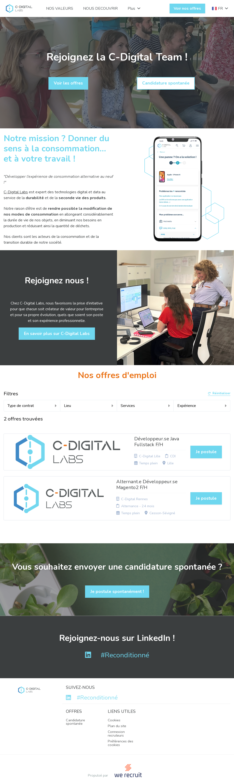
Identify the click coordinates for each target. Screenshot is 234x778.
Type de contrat (32, 405)
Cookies (114, 694)
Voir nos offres (187, 8)
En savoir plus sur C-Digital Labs (57, 333)
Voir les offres (68, 83)
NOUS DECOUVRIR (100, 8)
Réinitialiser (219, 394)
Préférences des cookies (120, 717)
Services (145, 405)
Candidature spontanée (165, 83)
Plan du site (117, 700)
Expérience (201, 405)
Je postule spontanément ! (117, 565)
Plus (134, 8)
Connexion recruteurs (116, 708)
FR (220, 8)
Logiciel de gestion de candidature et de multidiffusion (117, 763)
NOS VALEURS (59, 8)
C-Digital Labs (16, 192)
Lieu (88, 405)
